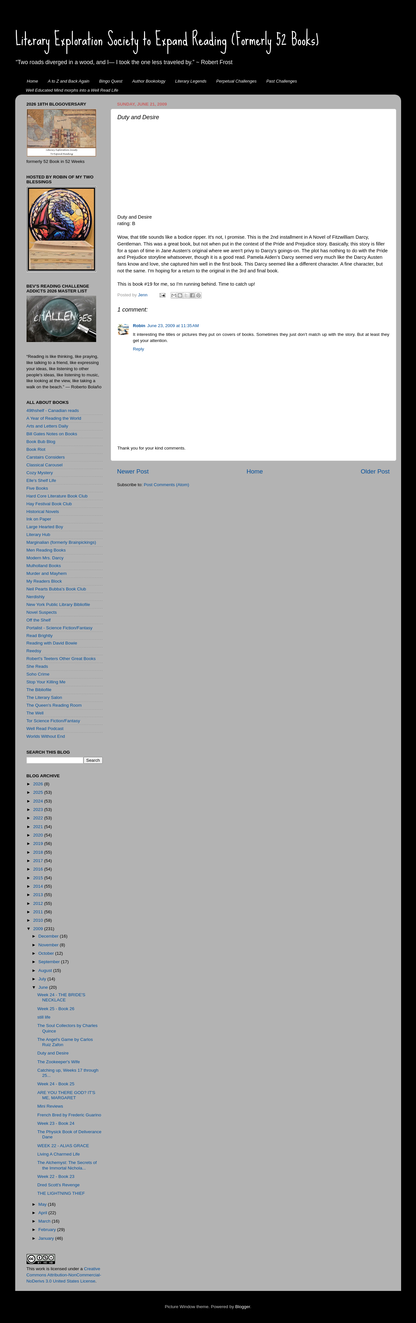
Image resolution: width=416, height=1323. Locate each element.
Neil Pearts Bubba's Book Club (56, 589)
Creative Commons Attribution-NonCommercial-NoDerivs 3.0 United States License (64, 1274)
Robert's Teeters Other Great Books (61, 658)
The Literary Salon (44, 697)
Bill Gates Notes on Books (52, 433)
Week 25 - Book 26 (55, 1008)
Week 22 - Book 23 (55, 1176)
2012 (38, 903)
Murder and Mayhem (47, 573)
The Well (35, 713)
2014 (38, 886)
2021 (38, 826)
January (47, 1238)
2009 (38, 928)
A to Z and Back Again (68, 81)
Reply (138, 349)
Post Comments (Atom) (166, 484)
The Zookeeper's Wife (58, 1061)
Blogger (242, 1306)
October (47, 953)
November (49, 944)
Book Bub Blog (41, 441)
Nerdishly (36, 596)
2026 (38, 783)
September (50, 961)
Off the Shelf (39, 620)
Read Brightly (40, 635)
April (44, 1212)
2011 (38, 911)
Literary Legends (191, 81)
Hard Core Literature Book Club (57, 496)
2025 (38, 792)
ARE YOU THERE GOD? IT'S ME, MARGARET (66, 1095)
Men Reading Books (46, 550)
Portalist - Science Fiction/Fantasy (60, 627)
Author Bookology (148, 81)
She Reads (37, 666)
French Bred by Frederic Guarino (69, 1114)
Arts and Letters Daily (47, 426)
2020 (38, 835)
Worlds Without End (46, 736)
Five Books (37, 488)
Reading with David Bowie (52, 643)
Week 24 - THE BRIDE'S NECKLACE (61, 997)
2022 (38, 817)
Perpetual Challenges (236, 81)
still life (44, 1017)
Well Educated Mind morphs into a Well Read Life (72, 90)
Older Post (375, 471)
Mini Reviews (50, 1106)
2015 (38, 877)
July (43, 978)
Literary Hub (39, 534)
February (48, 1229)
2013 (38, 894)
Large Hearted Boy (45, 526)
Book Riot (36, 449)
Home (32, 81)
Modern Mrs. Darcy (45, 557)
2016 (38, 869)
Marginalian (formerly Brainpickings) (61, 542)
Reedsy (34, 650)
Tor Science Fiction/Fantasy (53, 720)
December (49, 936)
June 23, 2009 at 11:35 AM (173, 325)
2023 (38, 809)
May (43, 1204)
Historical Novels (43, 511)
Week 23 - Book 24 (55, 1123)
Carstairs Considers (46, 457)
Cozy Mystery (40, 472)
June (44, 987)
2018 (38, 852)
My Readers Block (44, 581)
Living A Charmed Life (58, 1154)
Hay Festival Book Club (49, 503)
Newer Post (133, 471)
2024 (38, 801)
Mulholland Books (44, 565)
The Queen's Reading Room (54, 705)
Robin (139, 325)
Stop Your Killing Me (46, 681)
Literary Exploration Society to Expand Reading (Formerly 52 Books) (167, 39)
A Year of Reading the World (54, 418)
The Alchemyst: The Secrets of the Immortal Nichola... (67, 1165)
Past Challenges (281, 81)
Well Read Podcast (45, 728)
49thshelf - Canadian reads (53, 410)
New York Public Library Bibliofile (58, 604)
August (46, 970)
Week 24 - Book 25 (55, 1083)
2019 (38, 843)
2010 (38, 920)
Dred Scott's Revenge (58, 1184)
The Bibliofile (39, 689)
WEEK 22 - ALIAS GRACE (63, 1145)
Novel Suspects (42, 612)
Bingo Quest (110, 81)
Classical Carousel (45, 464)
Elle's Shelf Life (41, 480)
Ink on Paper (39, 519)
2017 (38, 860)
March (45, 1221)
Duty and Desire (53, 1053)
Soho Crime (38, 674)
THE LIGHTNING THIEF (61, 1193)
